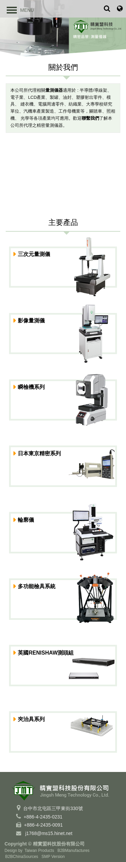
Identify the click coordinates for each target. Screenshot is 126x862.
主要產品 (63, 222)
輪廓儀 (26, 520)
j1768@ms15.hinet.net (48, 833)
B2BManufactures (73, 850)
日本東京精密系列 (39, 453)
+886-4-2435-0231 (43, 817)
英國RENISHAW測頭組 (46, 653)
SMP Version (53, 856)
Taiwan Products (39, 850)
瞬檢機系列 (31, 387)
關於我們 (63, 67)
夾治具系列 (31, 719)
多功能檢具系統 (36, 586)
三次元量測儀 (34, 254)
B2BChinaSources (21, 856)
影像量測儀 (31, 320)
